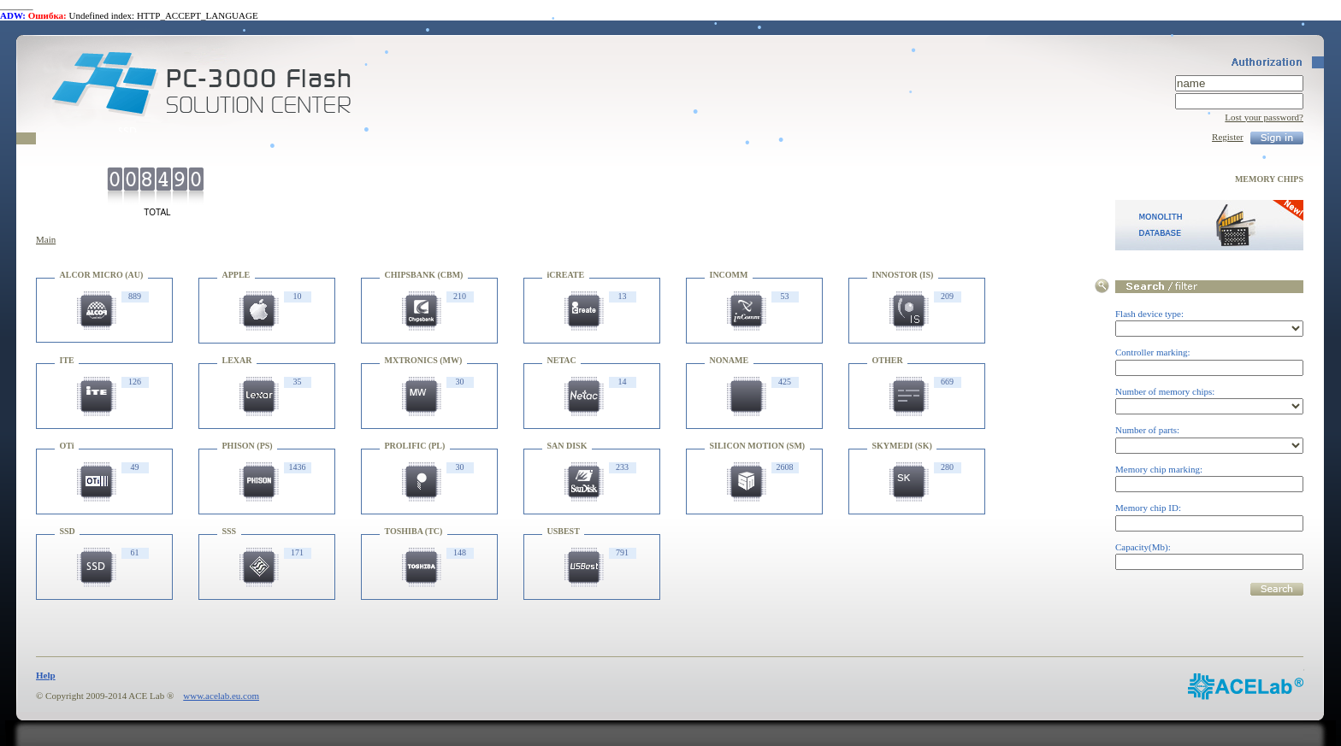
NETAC (561, 360)
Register (1228, 137)
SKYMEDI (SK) (902, 445)
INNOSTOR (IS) (903, 274)
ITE (67, 360)
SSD (67, 531)
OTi (67, 445)
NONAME (729, 360)
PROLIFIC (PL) (415, 445)
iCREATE (566, 274)
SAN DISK (567, 445)
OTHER (887, 360)
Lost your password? (1264, 117)
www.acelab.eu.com (221, 695)
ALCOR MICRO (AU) (102, 274)
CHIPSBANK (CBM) (424, 274)
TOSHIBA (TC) (414, 531)
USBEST (563, 531)
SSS (229, 531)
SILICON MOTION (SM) (758, 445)
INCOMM (729, 274)
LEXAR (237, 360)
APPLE (236, 274)
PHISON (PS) (247, 445)
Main (46, 239)
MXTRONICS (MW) (424, 360)
